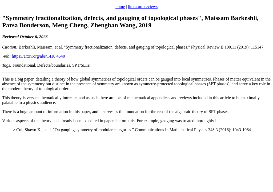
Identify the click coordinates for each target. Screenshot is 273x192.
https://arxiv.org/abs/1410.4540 (38, 56)
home (120, 6)
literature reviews (143, 6)
